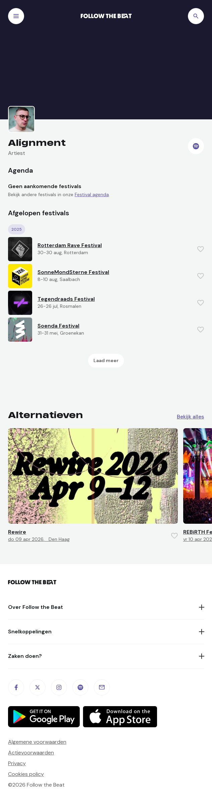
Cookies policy (26, 774)
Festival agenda (92, 194)
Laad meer (106, 360)
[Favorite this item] (200, 249)
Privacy (17, 763)
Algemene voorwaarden (37, 741)
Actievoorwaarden (31, 752)
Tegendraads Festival (66, 298)
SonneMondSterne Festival (73, 272)
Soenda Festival (58, 325)
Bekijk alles (190, 416)
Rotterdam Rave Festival (70, 245)
